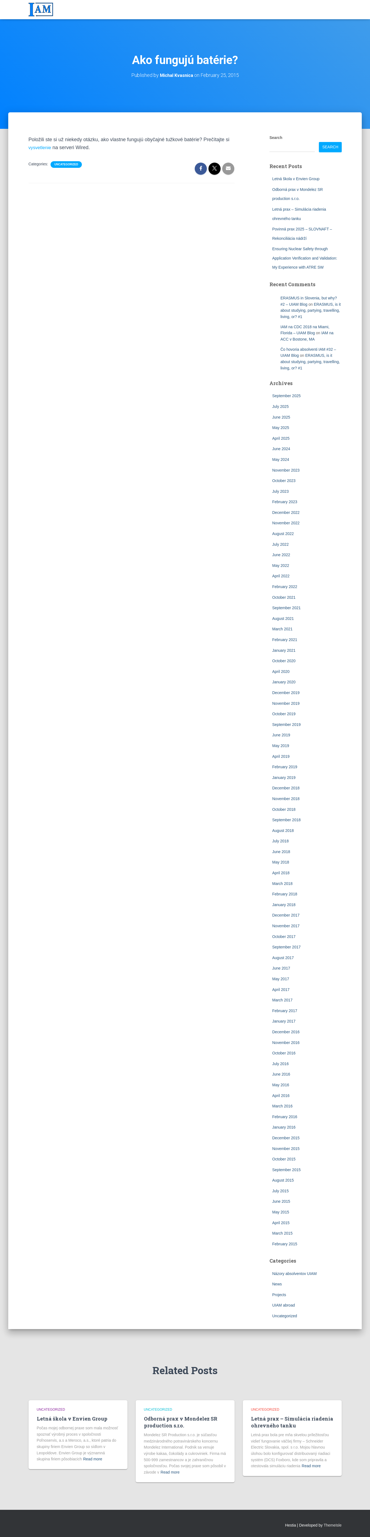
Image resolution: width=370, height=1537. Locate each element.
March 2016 (282, 1106)
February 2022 (284, 586)
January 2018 (284, 904)
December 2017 (286, 915)
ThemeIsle (332, 1525)
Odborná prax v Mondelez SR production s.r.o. (180, 1422)
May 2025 (280, 427)
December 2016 (286, 1031)
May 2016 (280, 1084)
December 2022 (286, 512)
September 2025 (286, 395)
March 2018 (282, 883)
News (277, 1284)
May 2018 (280, 862)
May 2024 (280, 459)
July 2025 (280, 406)
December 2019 (286, 692)
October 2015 (284, 1159)
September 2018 (286, 819)
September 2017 (286, 947)
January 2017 (284, 1021)
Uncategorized (66, 164)
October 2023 (284, 480)
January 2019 (284, 777)
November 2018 (286, 798)
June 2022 (281, 554)
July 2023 (280, 491)
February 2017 (284, 1010)
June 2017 (281, 968)
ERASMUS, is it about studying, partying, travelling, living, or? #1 (310, 310)
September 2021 (286, 607)
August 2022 (283, 533)
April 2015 (281, 1222)
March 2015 (282, 1233)
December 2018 (286, 788)
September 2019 (286, 724)
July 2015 (280, 1190)
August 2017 (283, 957)
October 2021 (284, 597)
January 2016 (284, 1127)
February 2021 (284, 639)
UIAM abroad (283, 1305)
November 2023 (286, 470)
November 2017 (286, 925)
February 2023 (284, 501)
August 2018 (283, 830)
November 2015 (286, 1148)
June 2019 (281, 735)
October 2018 (284, 809)
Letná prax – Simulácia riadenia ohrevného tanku (292, 1422)
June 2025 (281, 417)
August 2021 (283, 618)
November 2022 (286, 523)
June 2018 (281, 851)
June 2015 (281, 1201)
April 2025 (281, 438)
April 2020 (281, 671)
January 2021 (284, 650)
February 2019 (284, 766)
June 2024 (281, 448)
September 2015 (286, 1169)
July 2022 (280, 544)
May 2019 (280, 745)
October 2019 (284, 713)
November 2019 (286, 703)
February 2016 (284, 1116)
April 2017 (281, 989)
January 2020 (284, 682)
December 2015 (286, 1137)
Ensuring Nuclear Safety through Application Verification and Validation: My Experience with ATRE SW (304, 257)
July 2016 (280, 1063)
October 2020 (284, 660)
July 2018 (280, 841)
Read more (92, 1459)
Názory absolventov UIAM (294, 1273)
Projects (279, 1294)
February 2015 (284, 1243)
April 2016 (281, 1095)
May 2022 (280, 565)
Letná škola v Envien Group (295, 178)
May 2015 (280, 1212)
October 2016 (284, 1053)
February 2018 (284, 894)
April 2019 (281, 756)
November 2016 (286, 1042)
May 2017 (280, 978)
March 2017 (282, 1000)
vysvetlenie (41, 147)
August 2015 (283, 1180)
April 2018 (281, 872)
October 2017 (284, 936)
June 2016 (281, 1074)
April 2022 (281, 576)
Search (275, 137)
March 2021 (282, 629)
